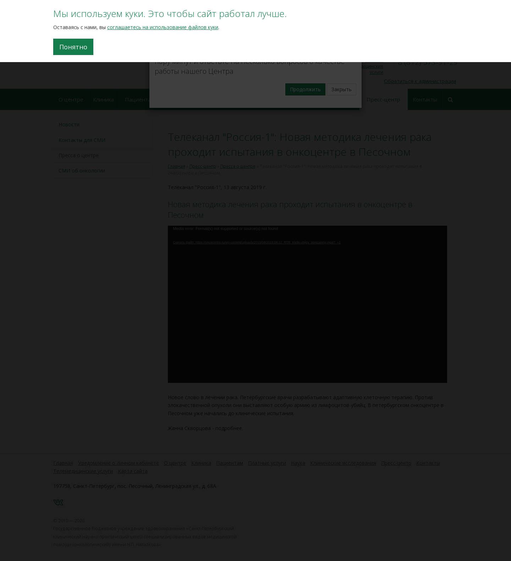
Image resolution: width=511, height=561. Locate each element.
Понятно (73, 47)
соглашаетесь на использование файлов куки (162, 27)
